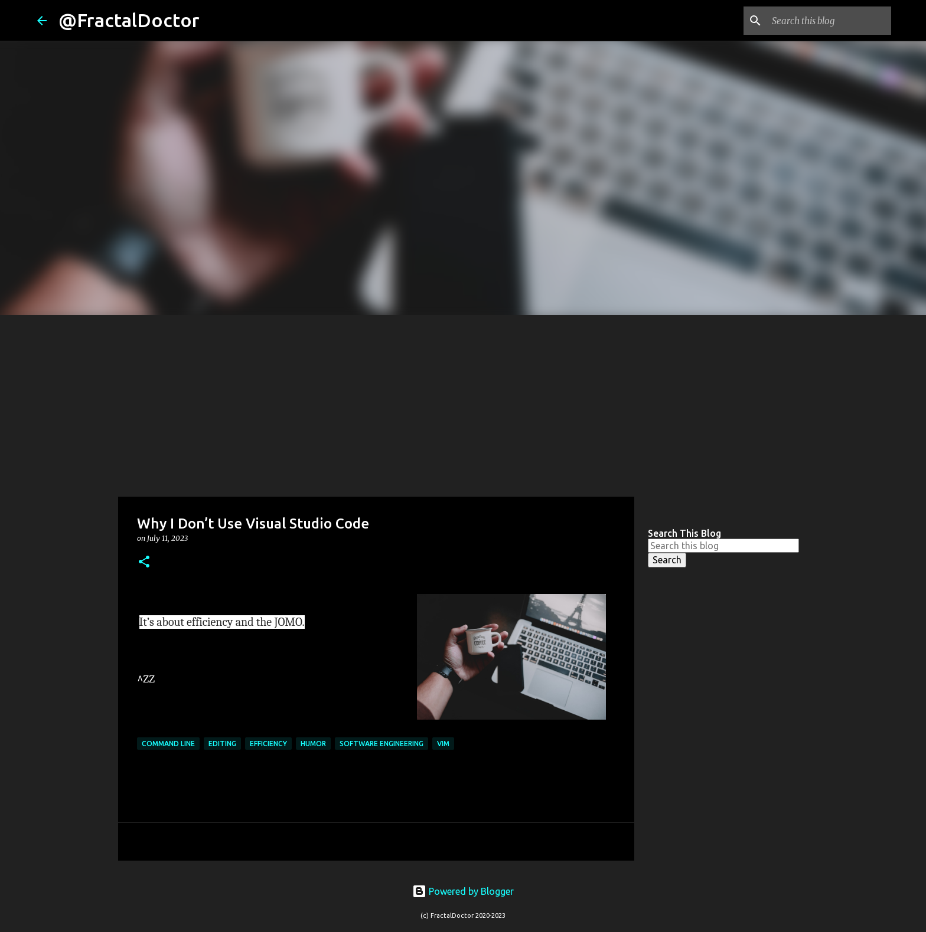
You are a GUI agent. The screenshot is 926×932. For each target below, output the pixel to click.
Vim (443, 743)
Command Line (168, 743)
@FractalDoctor (129, 20)
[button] (144, 562)
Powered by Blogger (463, 891)
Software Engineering (381, 743)
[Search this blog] (829, 20)
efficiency (268, 743)
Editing (222, 743)
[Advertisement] (463, 403)
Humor (313, 743)
